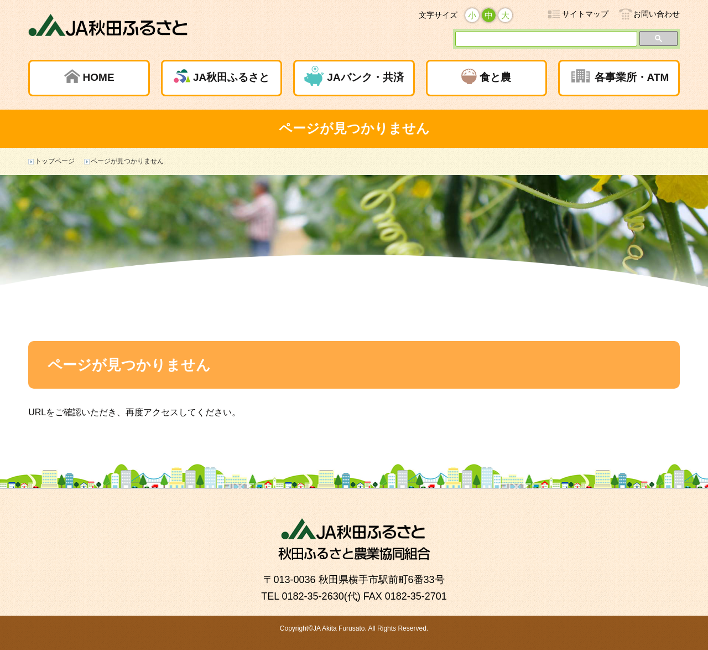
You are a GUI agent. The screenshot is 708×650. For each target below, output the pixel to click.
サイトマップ (585, 13)
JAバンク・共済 (365, 77)
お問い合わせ (656, 13)
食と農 (495, 77)
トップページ (55, 161)
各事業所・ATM (632, 77)
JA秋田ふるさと (231, 77)
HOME (98, 77)
